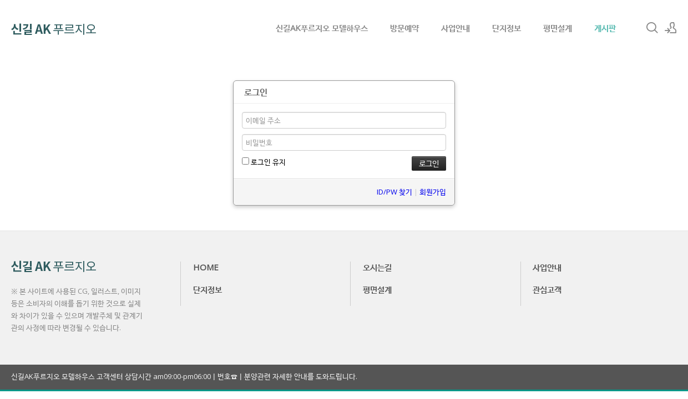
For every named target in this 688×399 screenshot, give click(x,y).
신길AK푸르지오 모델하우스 (322, 27)
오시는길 (377, 267)
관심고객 (547, 289)
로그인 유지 (264, 162)
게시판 (605, 27)
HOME (206, 267)
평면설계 (557, 27)
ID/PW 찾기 (394, 192)
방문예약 (404, 27)
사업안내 (455, 27)
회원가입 (432, 192)
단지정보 (506, 27)
